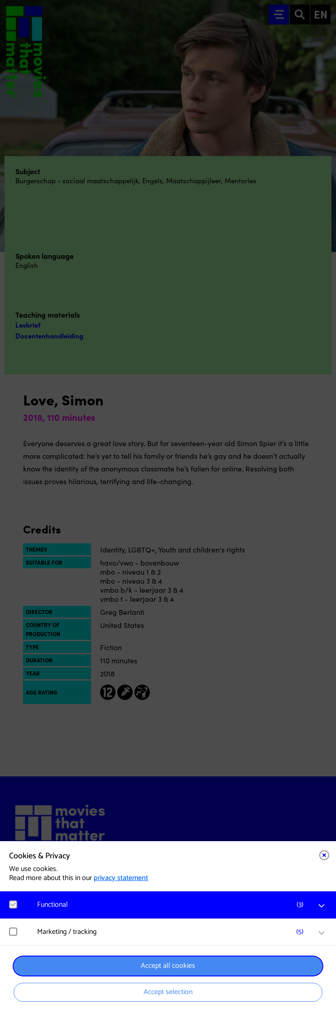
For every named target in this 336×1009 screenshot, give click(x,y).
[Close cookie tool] (324, 855)
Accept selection (168, 992)
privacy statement (121, 878)
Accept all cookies (168, 966)
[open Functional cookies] (321, 905)
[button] (172, 905)
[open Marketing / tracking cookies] (321, 933)
